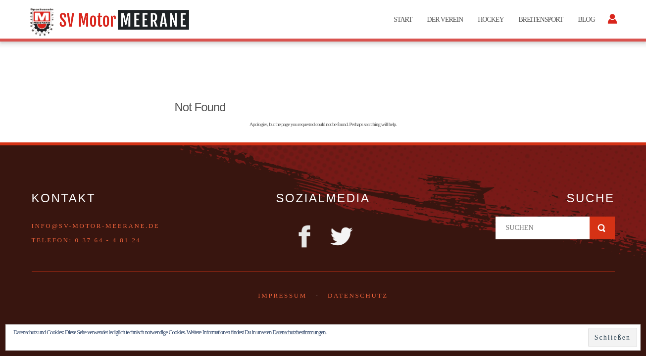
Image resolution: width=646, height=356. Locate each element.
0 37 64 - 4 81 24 (108, 240)
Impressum (282, 295)
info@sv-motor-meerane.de (96, 225)
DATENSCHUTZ (358, 295)
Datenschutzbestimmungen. (299, 332)
